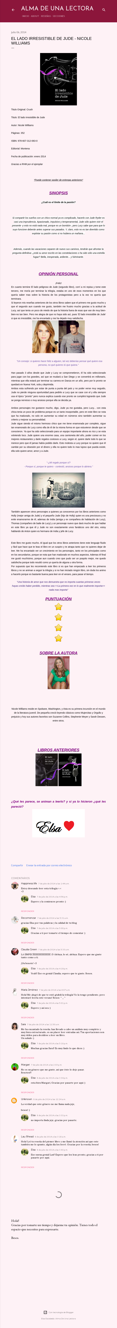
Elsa (33, 896)
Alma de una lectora (57, 9)
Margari (25, 1064)
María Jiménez (29, 989)
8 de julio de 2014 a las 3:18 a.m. (50, 1136)
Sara (23, 1024)
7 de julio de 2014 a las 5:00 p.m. (52, 928)
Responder (27, 911)
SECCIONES (58, 16)
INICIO (24, 16)
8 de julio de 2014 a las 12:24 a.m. (49, 1099)
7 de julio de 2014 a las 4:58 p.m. (52, 896)
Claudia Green (29, 949)
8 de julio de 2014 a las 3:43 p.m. (52, 1149)
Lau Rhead (27, 1136)
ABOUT (34, 16)
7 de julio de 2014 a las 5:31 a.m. (52, 918)
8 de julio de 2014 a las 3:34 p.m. (52, 1078)
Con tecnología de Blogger (58, 1312)
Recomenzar (28, 917)
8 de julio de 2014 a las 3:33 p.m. (52, 1115)
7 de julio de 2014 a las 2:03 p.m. (46, 1064)
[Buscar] (104, 9)
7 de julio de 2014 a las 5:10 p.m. (52, 1043)
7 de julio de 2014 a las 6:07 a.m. (54, 990)
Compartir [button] (17, 865)
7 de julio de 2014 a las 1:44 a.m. (53, 883)
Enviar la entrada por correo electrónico (49, 865)
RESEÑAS (45, 16)
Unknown (26, 1099)
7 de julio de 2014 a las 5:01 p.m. (52, 1003)
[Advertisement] (58, 1271)
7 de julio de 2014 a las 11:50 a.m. (43, 1024)
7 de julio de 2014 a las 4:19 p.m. (52, 968)
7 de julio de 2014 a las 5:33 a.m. (53, 949)
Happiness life (29, 883)
